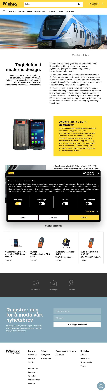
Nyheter (44, 351)
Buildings (31, 358)
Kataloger (31, 383)
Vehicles (31, 362)
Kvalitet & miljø (86, 362)
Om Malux (51, 11)
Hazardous (32, 355)
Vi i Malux (31, 376)
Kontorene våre (34, 380)
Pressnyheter (46, 358)
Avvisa (22, 218)
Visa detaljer (90, 211)
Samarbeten (85, 358)
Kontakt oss (70, 11)
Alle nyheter (45, 355)
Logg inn (94, 5)
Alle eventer (60, 355)
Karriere (60, 11)
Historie (83, 355)
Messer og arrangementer (36, 11)
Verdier (83, 366)
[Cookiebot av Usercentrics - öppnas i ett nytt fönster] (84, 173)
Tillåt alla (84, 218)
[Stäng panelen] (98, 173)
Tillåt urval (53, 218)
